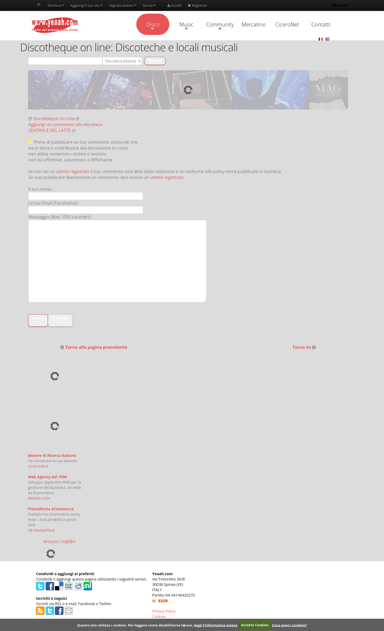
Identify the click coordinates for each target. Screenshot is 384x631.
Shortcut (55, 5)
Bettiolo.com (39, 498)
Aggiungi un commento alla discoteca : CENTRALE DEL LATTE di (66, 127)
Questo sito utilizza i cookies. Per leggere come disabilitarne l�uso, (135, 624)
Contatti (320, 24)
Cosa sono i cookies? (289, 624)
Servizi (149, 5)
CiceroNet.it (38, 466)
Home (340, 5)
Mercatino (254, 24)
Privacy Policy (163, 611)
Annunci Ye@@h (59, 541)
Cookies (159, 616)
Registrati (197, 5)
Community (220, 25)
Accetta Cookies (255, 624)
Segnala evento (122, 5)
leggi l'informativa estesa (215, 624)
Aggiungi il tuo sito (86, 5)
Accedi (174, 5)
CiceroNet (287, 24)
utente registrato (73, 171)
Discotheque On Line (54, 119)
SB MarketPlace (41, 530)
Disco (152, 25)
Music (186, 25)
